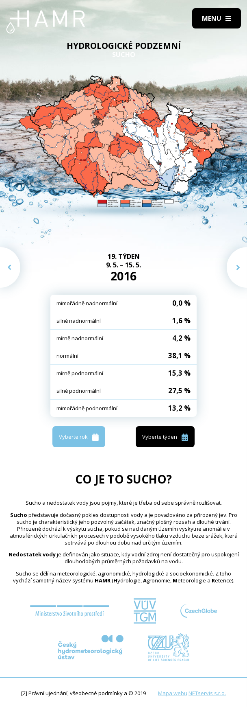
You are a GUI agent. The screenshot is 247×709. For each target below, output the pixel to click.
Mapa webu (172, 693)
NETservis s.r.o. (207, 693)
